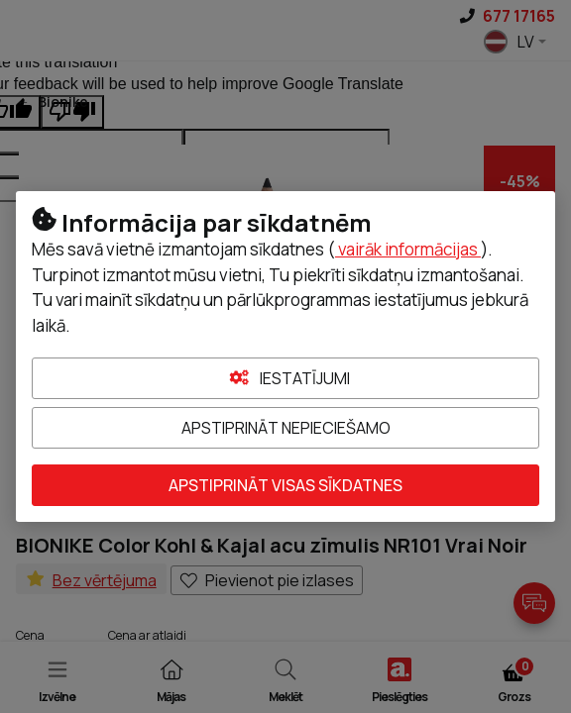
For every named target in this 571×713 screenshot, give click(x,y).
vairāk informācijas (408, 249)
